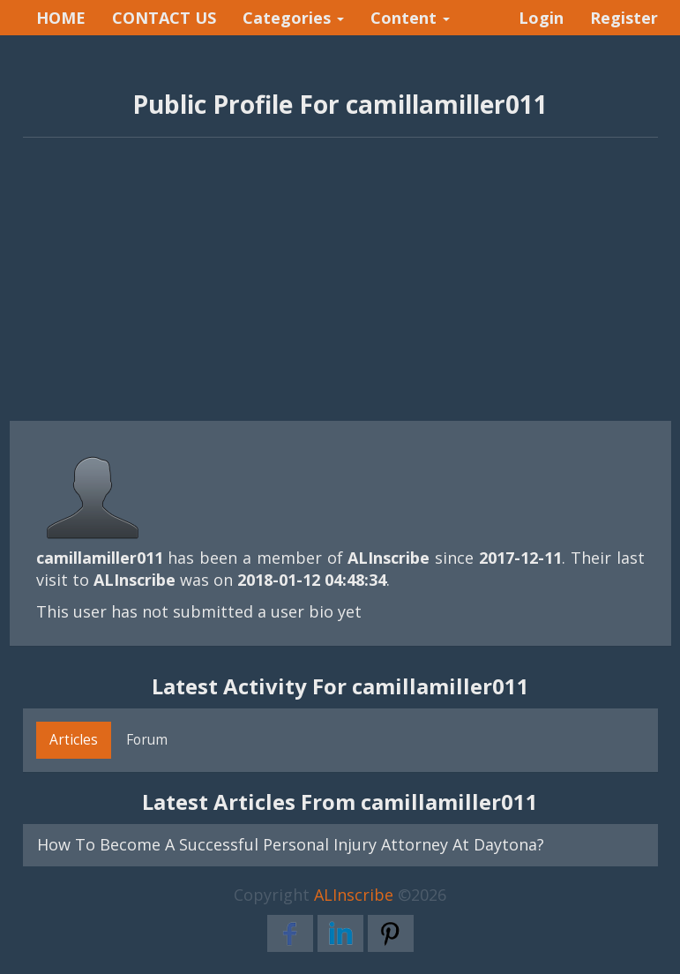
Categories (293, 17)
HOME (61, 17)
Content (410, 17)
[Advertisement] (340, 288)
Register (624, 17)
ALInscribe (353, 894)
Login (541, 17)
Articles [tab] (73, 739)
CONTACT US (164, 17)
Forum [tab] (147, 739)
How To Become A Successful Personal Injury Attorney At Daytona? (290, 844)
